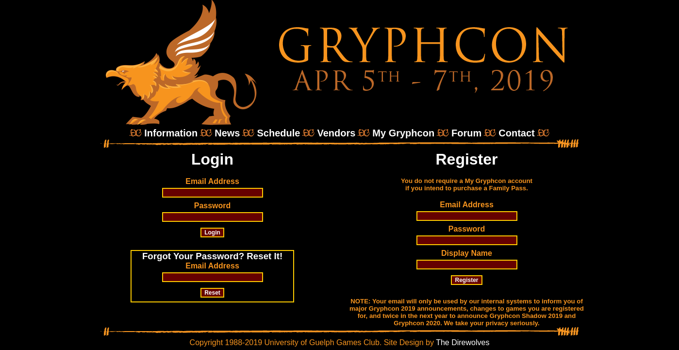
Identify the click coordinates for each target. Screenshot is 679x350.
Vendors (336, 133)
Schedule (278, 133)
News (227, 133)
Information (171, 133)
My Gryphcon (403, 133)
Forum (466, 133)
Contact (516, 133)
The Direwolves (462, 342)
